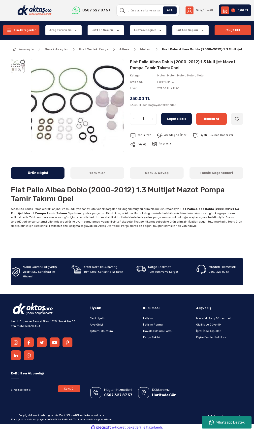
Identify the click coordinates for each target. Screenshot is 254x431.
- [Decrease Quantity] (133, 119)
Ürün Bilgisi (38, 173)
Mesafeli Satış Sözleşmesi (213, 318)
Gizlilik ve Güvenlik (208, 324)
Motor (161, 75)
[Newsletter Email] (45, 389)
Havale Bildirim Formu (158, 331)
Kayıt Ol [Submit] (69, 389)
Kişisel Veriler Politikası (211, 337)
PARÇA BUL (233, 30)
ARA (168, 10)
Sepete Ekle (176, 119)
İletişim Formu (153, 324)
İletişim (148, 318)
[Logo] (34, 10)
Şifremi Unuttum (101, 331)
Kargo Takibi (151, 337)
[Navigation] (21, 30)
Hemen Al (211, 119)
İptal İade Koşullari (208, 331)
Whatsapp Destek (227, 422)
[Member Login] (198, 10)
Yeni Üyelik (97, 318)
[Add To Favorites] (237, 119)
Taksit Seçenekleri (216, 173)
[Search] (147, 10)
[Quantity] (143, 119)
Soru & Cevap (157, 173)
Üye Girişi (96, 324)
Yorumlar (97, 173)
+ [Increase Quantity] (153, 119)
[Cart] (235, 10)
